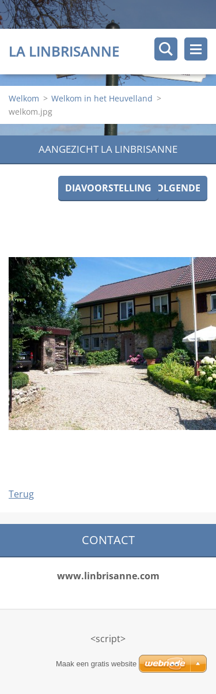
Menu (195, 49)
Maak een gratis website (96, 663)
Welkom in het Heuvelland (102, 98)
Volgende (175, 188)
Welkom (24, 98)
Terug (21, 494)
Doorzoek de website (165, 49)
